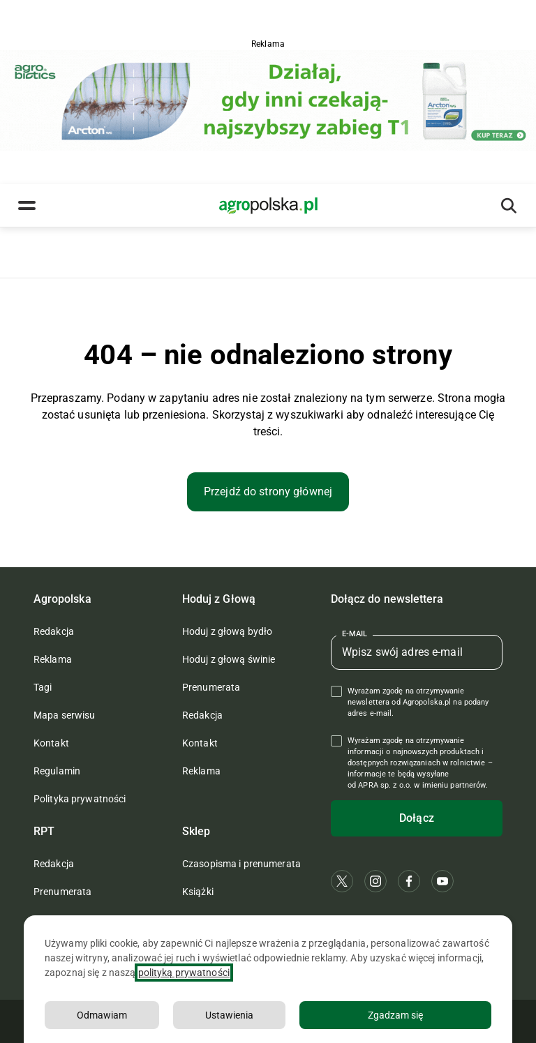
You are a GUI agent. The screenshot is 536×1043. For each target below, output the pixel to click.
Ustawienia (229, 1015)
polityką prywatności (184, 972)
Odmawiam (102, 1015)
